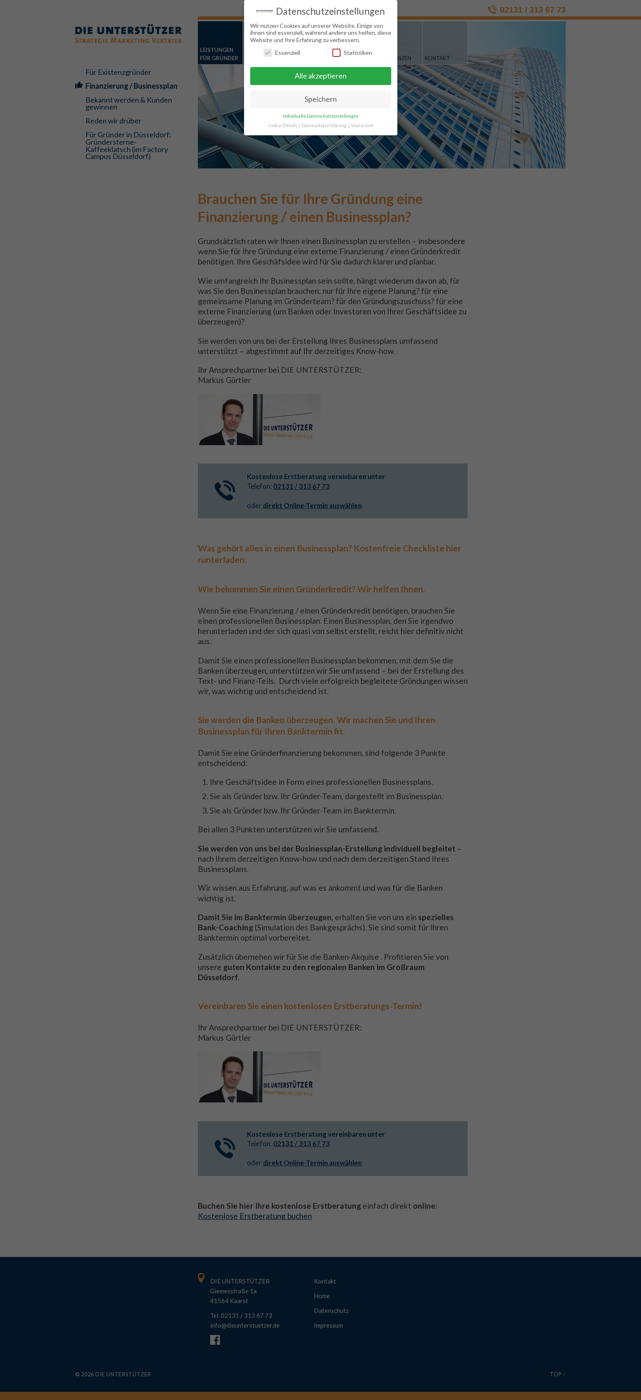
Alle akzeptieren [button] (321, 76)
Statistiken (352, 52)
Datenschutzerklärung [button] (324, 125)
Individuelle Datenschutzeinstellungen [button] (321, 116)
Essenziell (282, 52)
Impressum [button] (362, 125)
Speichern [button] (321, 99)
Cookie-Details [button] (283, 125)
